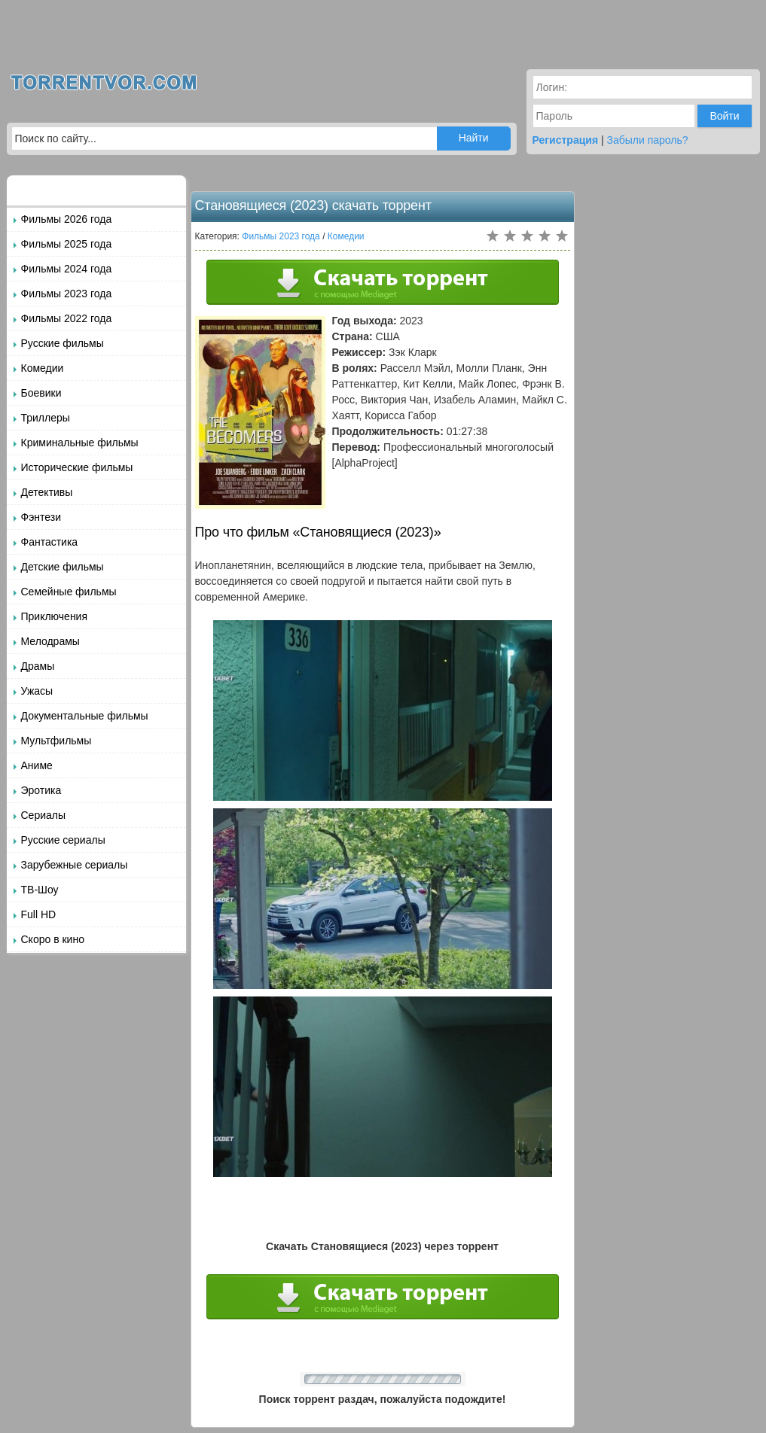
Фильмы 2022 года (66, 318)
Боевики (41, 393)
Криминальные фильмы (80, 443)
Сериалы (43, 815)
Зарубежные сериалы (74, 865)
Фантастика (49, 542)
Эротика (41, 790)
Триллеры (45, 418)
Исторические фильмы (77, 467)
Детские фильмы (62, 567)
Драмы (38, 666)
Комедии (42, 368)
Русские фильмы (62, 343)
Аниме (37, 765)
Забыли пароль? (647, 140)
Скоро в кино (52, 939)
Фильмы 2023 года (66, 294)
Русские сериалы (63, 840)
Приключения (54, 616)
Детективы (47, 492)
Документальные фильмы (84, 716)
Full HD (38, 914)
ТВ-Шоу (40, 890)
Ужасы (37, 691)
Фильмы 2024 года (66, 269)
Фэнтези (41, 517)
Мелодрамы (50, 641)
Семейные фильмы (69, 592)
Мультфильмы (56, 741)
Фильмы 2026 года (66, 219)
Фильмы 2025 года (66, 244)
